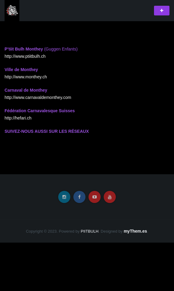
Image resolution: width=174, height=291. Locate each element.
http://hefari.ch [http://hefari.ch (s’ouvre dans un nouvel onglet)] (18, 118)
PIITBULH (90, 231)
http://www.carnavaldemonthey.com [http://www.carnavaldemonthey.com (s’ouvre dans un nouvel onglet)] (38, 97)
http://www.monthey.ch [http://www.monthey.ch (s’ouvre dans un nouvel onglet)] (26, 76)
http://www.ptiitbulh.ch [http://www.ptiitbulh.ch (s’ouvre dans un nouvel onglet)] (25, 56)
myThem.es (135, 231)
